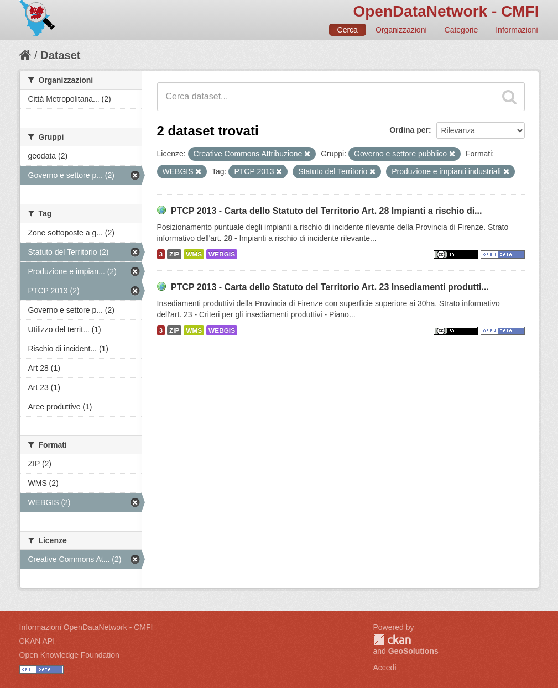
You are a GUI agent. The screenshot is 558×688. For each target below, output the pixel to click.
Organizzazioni (401, 29)
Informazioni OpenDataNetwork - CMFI (86, 627)
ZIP (174, 254)
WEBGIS (221, 254)
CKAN (392, 639)
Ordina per (409, 129)
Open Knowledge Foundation (69, 654)
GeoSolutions (413, 651)
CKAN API (37, 641)
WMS (194, 254)
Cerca (347, 29)
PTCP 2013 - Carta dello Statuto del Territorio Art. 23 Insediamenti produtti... (330, 287)
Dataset (60, 55)
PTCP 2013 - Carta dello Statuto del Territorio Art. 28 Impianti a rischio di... (326, 211)
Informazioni (517, 29)
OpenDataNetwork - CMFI (446, 11)
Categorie (461, 29)
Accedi (385, 667)
